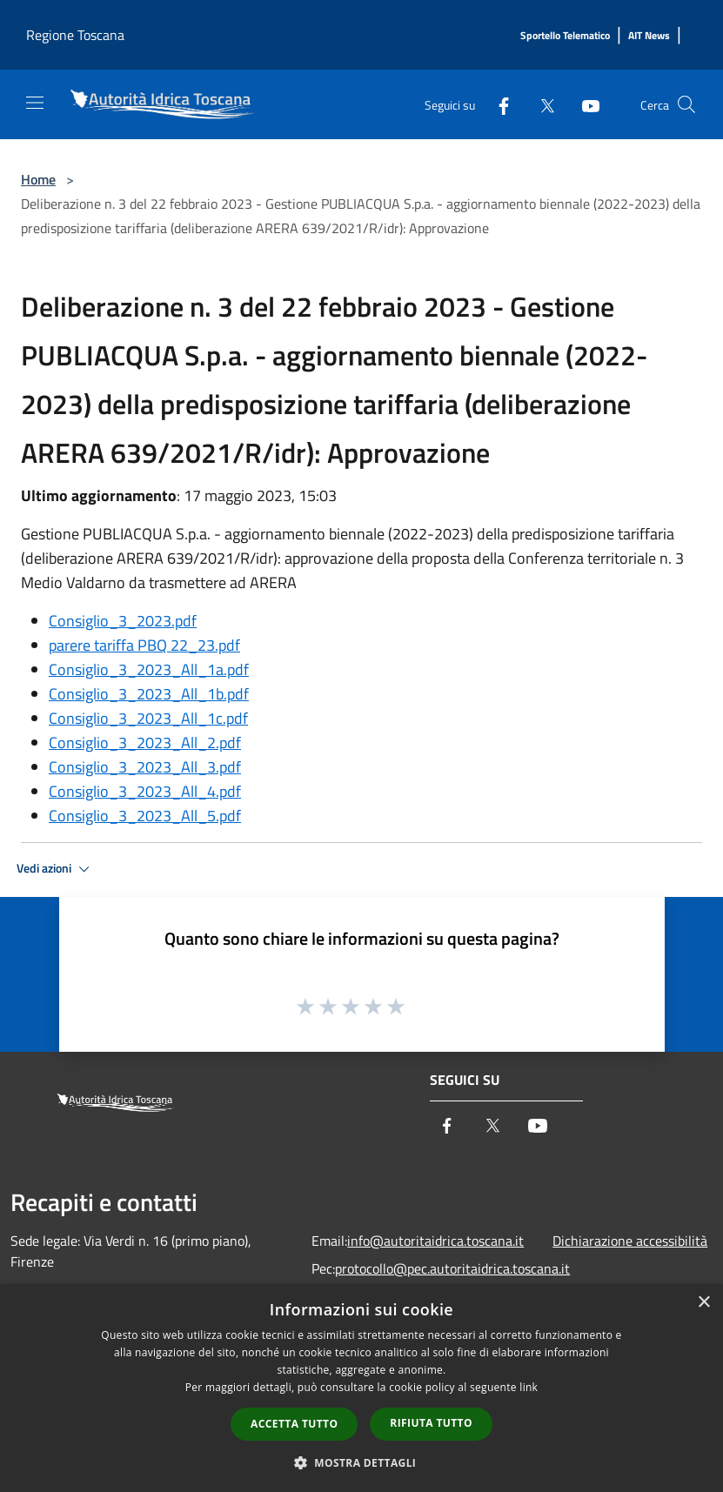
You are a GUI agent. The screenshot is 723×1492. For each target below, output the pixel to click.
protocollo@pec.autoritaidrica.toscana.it (452, 1268)
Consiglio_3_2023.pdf (123, 620)
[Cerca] (686, 104)
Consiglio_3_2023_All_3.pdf (145, 767)
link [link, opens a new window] (528, 1387)
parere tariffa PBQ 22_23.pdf (144, 645)
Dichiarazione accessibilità (629, 1240)
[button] (362, 1462)
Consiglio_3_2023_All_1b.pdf (149, 694)
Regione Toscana (75, 34)
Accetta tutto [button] (294, 1423)
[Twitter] (540, 104)
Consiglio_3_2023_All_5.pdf (145, 815)
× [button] (703, 1302)
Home (38, 179)
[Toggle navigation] (34, 102)
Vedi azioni (56, 869)
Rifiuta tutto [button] (431, 1422)
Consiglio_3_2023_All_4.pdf (145, 791)
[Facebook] (496, 104)
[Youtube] (583, 104)
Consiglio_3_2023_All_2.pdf (145, 742)
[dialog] (361, 1388)
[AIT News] (649, 36)
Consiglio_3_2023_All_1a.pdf (149, 669)
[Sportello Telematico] (565, 36)
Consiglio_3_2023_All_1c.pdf (148, 718)
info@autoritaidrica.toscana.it (435, 1240)
